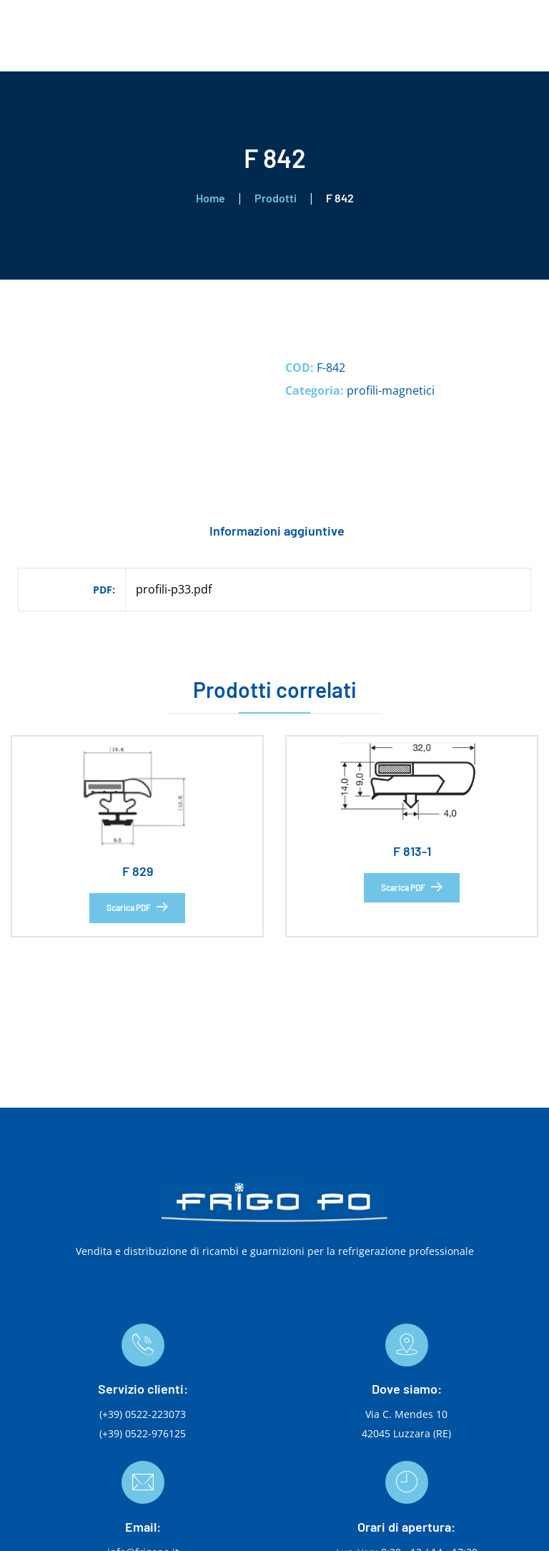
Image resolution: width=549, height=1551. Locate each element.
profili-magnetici (391, 390)
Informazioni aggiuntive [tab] (277, 530)
